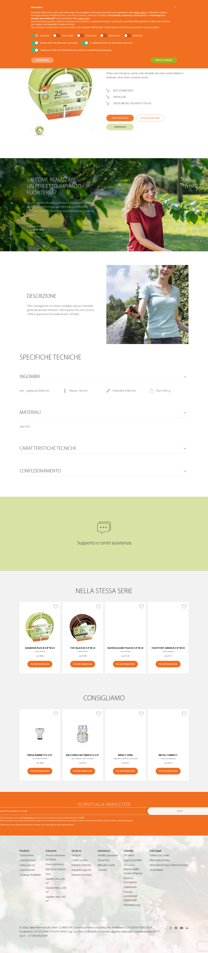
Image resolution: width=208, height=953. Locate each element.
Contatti (102, 870)
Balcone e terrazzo (56, 869)
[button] (175, 7)
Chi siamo (129, 855)
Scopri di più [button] (42, 60)
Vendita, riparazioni (108, 855)
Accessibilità (156, 870)
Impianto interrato (81, 865)
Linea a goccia (27, 865)
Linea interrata (27, 870)
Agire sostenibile (133, 860)
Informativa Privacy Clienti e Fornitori (169, 865)
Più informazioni (39, 664)
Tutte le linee (26, 855)
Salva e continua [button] (163, 60)
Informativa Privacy (160, 860)
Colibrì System (79, 860)
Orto (48, 874)
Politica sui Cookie (159, 855)
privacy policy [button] (139, 12)
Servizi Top (103, 860)
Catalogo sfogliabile (30, 874)
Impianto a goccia (81, 870)
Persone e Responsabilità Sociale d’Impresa (133, 869)
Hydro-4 (76, 855)
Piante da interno (55, 864)
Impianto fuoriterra (82, 874)
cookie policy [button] (84, 18)
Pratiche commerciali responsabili (130, 896)
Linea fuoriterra (28, 860)
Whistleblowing (132, 905)
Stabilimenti (130, 887)
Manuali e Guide (106, 865)
